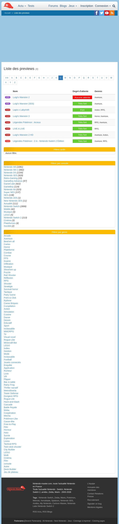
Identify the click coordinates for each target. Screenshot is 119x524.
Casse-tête (9, 421)
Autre (6, 466)
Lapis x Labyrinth (21, 110)
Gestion (7, 351)
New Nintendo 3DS (13, 201)
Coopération (10, 413)
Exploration (9, 438)
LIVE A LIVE (19, 128)
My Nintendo (45, 503)
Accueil (7, 13)
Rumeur (8, 370)
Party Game (9, 295)
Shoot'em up (10, 269)
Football (8, 359)
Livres (7, 441)
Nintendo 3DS (10, 175)
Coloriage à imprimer (81, 521)
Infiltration (8, 264)
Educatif (8, 323)
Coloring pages (98, 521)
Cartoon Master (59, 503)
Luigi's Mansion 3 (21, 116)
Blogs (63, 5)
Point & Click (10, 297)
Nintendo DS (10, 172)
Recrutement (93, 500)
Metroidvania (10, 390)
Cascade (8, 404)
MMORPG (9, 331)
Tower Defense (11, 393)
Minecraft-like (10, 342)
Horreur (7, 430)
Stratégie (8, 286)
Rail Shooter (10, 275)
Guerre (7, 261)
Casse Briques (11, 303)
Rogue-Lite (9, 399)
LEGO (7, 215)
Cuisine (7, 314)
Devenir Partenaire (32, 521)
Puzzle (7, 272)
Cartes (7, 244)
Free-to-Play (10, 424)
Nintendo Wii (10, 167)
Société (7, 226)
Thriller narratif (11, 388)
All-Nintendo (47, 521)
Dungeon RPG (11, 396)
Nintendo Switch (12, 206)
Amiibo (36, 503)
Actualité (8, 203)
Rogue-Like (9, 340)
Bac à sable (9, 382)
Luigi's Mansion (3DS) (23, 103)
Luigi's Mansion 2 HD (23, 135)
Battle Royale (10, 407)
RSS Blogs (47, 512)
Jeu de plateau (11, 472)
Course (7, 255)
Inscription (86, 5)
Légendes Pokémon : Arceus (27, 122)
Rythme (7, 300)
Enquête (8, 365)
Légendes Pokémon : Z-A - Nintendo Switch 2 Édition (38, 141)
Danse (7, 317)
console (7, 463)
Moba (6, 410)
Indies (7, 348)
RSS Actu (37, 512)
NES (6, 195)
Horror (7, 247)
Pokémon (71, 497)
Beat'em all (9, 241)
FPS (6, 258)
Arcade (7, 235)
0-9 (6, 78)
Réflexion (8, 278)
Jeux (73, 5)
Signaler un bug (94, 504)
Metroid (36, 500)
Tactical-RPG (10, 444)
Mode (6, 354)
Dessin (7, 320)
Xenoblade (45, 500)
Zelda (57, 497)
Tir (5, 334)
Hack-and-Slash (11, 402)
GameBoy (8, 186)
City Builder (9, 449)
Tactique (8, 292)
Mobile (7, 209)
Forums (53, 5)
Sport (6, 325)
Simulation (9, 312)
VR (5, 376)
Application (9, 368)
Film (6, 427)
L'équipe (91, 483)
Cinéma (7, 220)
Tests (31, 5)
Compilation (9, 306)
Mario (63, 497)
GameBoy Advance (13, 181)
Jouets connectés (12, 362)
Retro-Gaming (11, 178)
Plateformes (9, 223)
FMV (6, 433)
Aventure (8, 238)
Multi (6, 455)
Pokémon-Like (11, 418)
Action (7, 309)
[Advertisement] (59, 38)
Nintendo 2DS (10, 198)
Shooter (7, 283)
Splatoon (55, 500)
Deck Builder (10, 469)
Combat (7, 252)
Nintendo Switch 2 (12, 217)
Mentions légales (95, 507)
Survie (7, 435)
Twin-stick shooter (12, 447)
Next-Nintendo (60, 521)
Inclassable (9, 328)
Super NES (9, 192)
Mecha (7, 415)
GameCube (9, 184)
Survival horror (11, 289)
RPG (6, 280)
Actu (22, 5)
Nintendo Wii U (11, 170)
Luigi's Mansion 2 (21, 97)
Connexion (103, 5)
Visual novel (9, 337)
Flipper (7, 379)
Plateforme (9, 250)
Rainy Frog (9, 385)
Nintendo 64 (10, 189)
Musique (8, 212)
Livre (6, 373)
